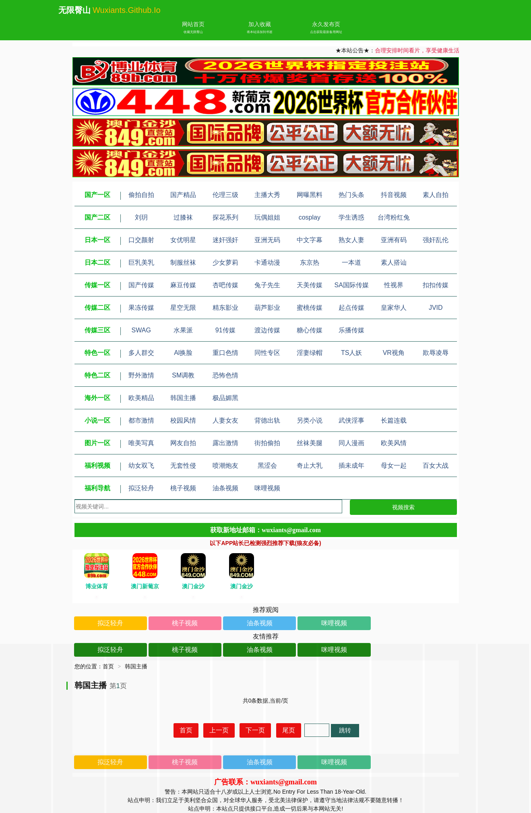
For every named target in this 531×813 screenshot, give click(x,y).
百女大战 (435, 465)
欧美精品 (141, 397)
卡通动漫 (267, 262)
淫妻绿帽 (309, 352)
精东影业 (225, 307)
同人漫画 (351, 443)
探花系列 (225, 217)
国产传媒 (141, 285)
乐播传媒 (351, 330)
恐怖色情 (225, 375)
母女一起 (394, 465)
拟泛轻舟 (141, 488)
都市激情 (141, 420)
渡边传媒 (267, 330)
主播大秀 (267, 194)
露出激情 (225, 443)
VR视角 (394, 352)
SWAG (141, 330)
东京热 (309, 262)
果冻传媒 (141, 307)
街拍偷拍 (267, 443)
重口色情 (225, 352)
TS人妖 (351, 352)
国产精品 (183, 194)
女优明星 (183, 239)
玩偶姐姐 (267, 217)
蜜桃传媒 (309, 307)
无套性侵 (183, 465)
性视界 (393, 285)
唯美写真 (141, 443)
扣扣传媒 (435, 285)
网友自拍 (183, 443)
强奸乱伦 (435, 239)
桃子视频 (183, 488)
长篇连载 (394, 420)
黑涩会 (267, 465)
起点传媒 (351, 307)
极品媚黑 (225, 397)
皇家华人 (394, 307)
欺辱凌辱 (435, 352)
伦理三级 (225, 194)
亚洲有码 (394, 239)
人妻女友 (225, 420)
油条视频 (225, 488)
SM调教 (183, 375)
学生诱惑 (351, 217)
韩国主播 (183, 397)
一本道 (351, 262)
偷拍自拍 (141, 194)
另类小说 (309, 420)
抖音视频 (394, 194)
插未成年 (351, 465)
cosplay (309, 217)
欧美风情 (394, 443)
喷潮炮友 (225, 465)
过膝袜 (183, 217)
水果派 (183, 330)
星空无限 (183, 307)
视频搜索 (403, 507)
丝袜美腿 (309, 443)
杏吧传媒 (225, 285)
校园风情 (183, 420)
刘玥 (141, 217)
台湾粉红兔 (394, 217)
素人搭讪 (394, 262)
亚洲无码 (267, 239)
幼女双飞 (141, 465)
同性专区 (267, 352)
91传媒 (225, 330)
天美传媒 (309, 285)
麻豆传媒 (183, 285)
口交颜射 (141, 239)
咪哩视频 (267, 488)
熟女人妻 (351, 239)
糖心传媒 (309, 330)
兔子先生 (267, 285)
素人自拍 (435, 194)
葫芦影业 (267, 307)
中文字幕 (309, 239)
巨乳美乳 (141, 262)
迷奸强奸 (225, 239)
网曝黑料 (309, 194)
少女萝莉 (225, 262)
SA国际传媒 (352, 285)
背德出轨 (267, 420)
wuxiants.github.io (127, 10)
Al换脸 (183, 352)
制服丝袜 (183, 262)
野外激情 (141, 375)
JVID (436, 307)
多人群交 (141, 352)
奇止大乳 (309, 465)
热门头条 (351, 194)
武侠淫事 (351, 420)
